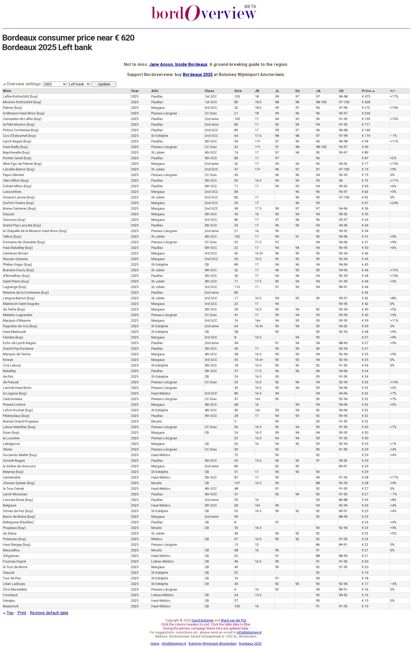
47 (236, 169)
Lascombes (12, 192)
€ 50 (365, 248)
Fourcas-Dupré (14, 561)
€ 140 (366, 130)
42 (236, 253)
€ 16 (365, 589)
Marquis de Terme (16, 354)
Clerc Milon (11, 180)
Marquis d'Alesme (17, 320)
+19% (394, 108)
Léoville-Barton (14, 169)
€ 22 (365, 545)
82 (236, 197)
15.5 (258, 461)
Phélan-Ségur (13, 264)
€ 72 (365, 180)
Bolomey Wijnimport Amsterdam (213, 644)
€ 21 (365, 550)
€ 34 (365, 365)
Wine (7, 91)
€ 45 (365, 259)
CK (341, 91)
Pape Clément (13, 175)
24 (236, 377)
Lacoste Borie (13, 500)
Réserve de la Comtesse (21, 292)
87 (236, 477)
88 (318, 483)
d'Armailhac (12, 276)
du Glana (10, 533)
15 (236, 545)
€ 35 (365, 354)
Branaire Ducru (14, 270)
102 (237, 236)
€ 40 (365, 309)
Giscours (10, 220)
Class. (210, 91)
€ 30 (365, 427)
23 (236, 304)
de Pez (8, 377)
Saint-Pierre (11, 281)
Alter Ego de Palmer (18, 164)
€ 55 (365, 214)
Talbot (8, 236)
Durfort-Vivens (14, 203)
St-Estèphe (159, 136)
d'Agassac (11, 556)
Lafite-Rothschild (16, 96)
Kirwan (8, 360)
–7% (393, 494)
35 (236, 360)
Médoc (156, 539)
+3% (393, 388)
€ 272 (366, 108)
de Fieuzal (11, 382)
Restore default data (49, 612)
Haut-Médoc (161, 393)
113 (237, 287)
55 (236, 225)
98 (277, 102)
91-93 (343, 119)
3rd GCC (211, 108)
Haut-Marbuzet (14, 332)
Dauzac (9, 214)
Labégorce (11, 444)
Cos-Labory (12, 365)
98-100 (321, 102)
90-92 (343, 164)
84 (236, 192)
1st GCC (211, 96)
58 (236, 332)
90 (236, 208)
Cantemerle (11, 477)
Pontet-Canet (13, 158)
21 (236, 113)
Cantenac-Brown (15, 253)
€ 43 (365, 292)
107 (237, 483)
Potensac (10, 539)
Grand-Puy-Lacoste (17, 225)
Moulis (156, 421)
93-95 (343, 175)
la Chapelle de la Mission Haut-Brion (30, 231)
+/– (393, 91)
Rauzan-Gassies (15, 259)
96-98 (343, 96)
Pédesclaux (12, 416)
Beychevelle (12, 152)
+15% (394, 119)
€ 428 (366, 102)
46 (236, 561)
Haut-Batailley (13, 248)
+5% (393, 192)
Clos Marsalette (15, 589)
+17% (394, 96)
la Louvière (11, 438)
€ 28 (365, 477)
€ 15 (365, 601)
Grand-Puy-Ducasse (18, 349)
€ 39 (365, 320)
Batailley (9, 371)
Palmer (8, 108)
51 (236, 472)
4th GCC (211, 152)
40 (236, 349)
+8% (393, 298)
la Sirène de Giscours (19, 466)
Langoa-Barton (14, 298)
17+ (257, 141)
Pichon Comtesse (16, 130)
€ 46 (365, 253)
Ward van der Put (233, 620)
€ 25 (365, 511)
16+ (257, 320)
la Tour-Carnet (13, 489)
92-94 (343, 253)
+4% (393, 449)
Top (8, 612)
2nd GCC (211, 130)
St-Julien (158, 152)
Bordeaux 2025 (198, 74)
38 (236, 354)
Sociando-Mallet (15, 455)
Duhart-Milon (13, 186)
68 (236, 405)
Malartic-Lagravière (17, 315)
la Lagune (10, 393)
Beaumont (11, 606)
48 (236, 489)
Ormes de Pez (13, 511)
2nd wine (212, 119)
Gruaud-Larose (14, 197)
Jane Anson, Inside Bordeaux (178, 64)
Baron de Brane (14, 517)
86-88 (343, 500)
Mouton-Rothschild (18, 102)
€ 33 (365, 382)
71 (236, 186)
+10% (394, 276)
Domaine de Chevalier (19, 242)
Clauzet (8, 573)
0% (392, 175)
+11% (394, 141)
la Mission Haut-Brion (19, 113)
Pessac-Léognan (164, 113)
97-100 (344, 102)
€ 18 (365, 578)
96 (318, 108)
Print (21, 612)
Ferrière (8, 337)
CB (207, 264)
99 (277, 96)
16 (257, 214)
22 (236, 248)
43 (236, 533)
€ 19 (365, 573)
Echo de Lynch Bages (19, 343)
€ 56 (365, 208)
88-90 (343, 343)
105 (237, 606)
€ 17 (365, 584)
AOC (155, 91)
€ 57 (365, 203)
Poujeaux (10, 528)
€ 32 (365, 393)
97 (297, 96)
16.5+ (259, 253)
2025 (134, 96)
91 (297, 236)
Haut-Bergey (12, 545)
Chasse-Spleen (14, 483)
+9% (393, 169)
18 (257, 96)
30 (236, 175)
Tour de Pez (12, 578)
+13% (394, 270)
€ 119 (366, 136)
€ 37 (365, 337)
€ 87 (365, 158)
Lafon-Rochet (13, 410)
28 (236, 416)
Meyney (9, 472)
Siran (7, 433)
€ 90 (365, 147)
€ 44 (365, 270)
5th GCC (211, 141)
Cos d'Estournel (15, 136)
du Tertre (9, 309)
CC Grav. (211, 113)
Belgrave (9, 505)
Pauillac (157, 96)
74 (236, 152)
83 (236, 102)
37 (236, 601)
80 (236, 158)
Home (154, 644)
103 (237, 96)
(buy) (34, 96)
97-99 (343, 108)
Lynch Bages (12, 141)
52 (236, 108)
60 (236, 505)
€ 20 (365, 561)
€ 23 (365, 528)
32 (236, 147)
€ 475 (366, 96)
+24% (394, 203)
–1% (393, 136)
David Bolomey (203, 620)
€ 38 (365, 332)
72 (236, 455)
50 (236, 276)
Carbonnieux (12, 399)
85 (236, 130)
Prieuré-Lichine (14, 405)
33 (236, 242)
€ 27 (365, 489)
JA (318, 91)
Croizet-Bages (14, 461)
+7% (393, 393)
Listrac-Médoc (162, 561)
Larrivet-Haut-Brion (17, 388)
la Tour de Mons (15, 567)
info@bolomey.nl (249, 632)
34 (236, 595)
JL (277, 91)
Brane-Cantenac (15, 208)
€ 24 (365, 522)
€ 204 (366, 113)
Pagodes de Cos (16, 326)
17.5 (258, 136)
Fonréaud (10, 595)
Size (238, 91)
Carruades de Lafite (18, 119)
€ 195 (366, 119)
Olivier (7, 449)
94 (277, 119)
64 (236, 136)
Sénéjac (9, 601)
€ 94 (365, 141)
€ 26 (365, 500)
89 (236, 264)
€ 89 (365, 152)
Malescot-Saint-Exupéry (21, 304)
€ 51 (365, 236)
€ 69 (365, 186)
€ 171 (366, 124)
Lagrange (10, 287)
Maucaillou (11, 550)
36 (236, 444)
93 (318, 119)
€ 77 (365, 164)
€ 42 (365, 298)
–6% (393, 584)
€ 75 (365, 169)
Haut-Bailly (11, 147)
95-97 (343, 113)
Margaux (158, 108)
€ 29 (365, 444)
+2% (393, 158)
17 (257, 119)
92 (318, 231)
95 (297, 119)
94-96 (343, 208)
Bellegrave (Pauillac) (18, 522)
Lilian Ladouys (14, 584)
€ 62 (365, 197)
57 (236, 371)
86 (318, 545)
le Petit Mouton (14, 124)
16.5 (258, 180)
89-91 (343, 287)
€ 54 (365, 220)
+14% (394, 382)
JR (257, 91)
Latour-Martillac (15, 427)
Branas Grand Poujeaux (20, 421)
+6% (393, 186)
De (297, 91)
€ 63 (365, 192)
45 (236, 214)
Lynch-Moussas (15, 494)
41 (236, 315)
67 (236, 539)
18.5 (258, 102)
